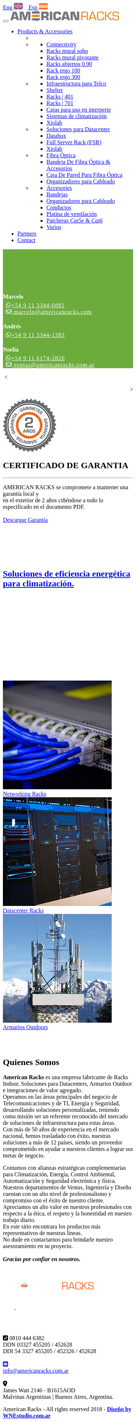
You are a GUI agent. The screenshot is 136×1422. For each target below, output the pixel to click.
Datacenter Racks (23, 910)
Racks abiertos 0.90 (69, 64)
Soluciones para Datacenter (78, 129)
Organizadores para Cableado (80, 181)
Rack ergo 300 (63, 77)
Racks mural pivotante (72, 57)
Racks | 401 (59, 96)
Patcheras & (74, 220)
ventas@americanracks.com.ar (50, 365)
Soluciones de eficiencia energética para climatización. (66, 578)
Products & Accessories (45, 31)
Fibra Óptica (60, 155)
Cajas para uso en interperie (78, 110)
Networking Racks (24, 794)
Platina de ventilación (71, 214)
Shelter (54, 90)
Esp (37, 7)
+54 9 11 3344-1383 (35, 335)
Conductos (58, 207)
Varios (53, 227)
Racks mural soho (67, 51)
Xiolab (54, 123)
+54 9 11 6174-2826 (35, 358)
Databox (56, 136)
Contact (26, 240)
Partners (26, 233)
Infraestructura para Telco (76, 83)
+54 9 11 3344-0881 (35, 305)
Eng (13, 7)
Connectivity (61, 44)
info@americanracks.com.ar (36, 1367)
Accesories (59, 188)
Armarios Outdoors (25, 1027)
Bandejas (57, 194)
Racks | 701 (59, 103)
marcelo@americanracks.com (49, 312)
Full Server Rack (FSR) (74, 142)
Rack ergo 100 (63, 70)
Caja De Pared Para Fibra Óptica (84, 175)
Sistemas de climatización (76, 116)
